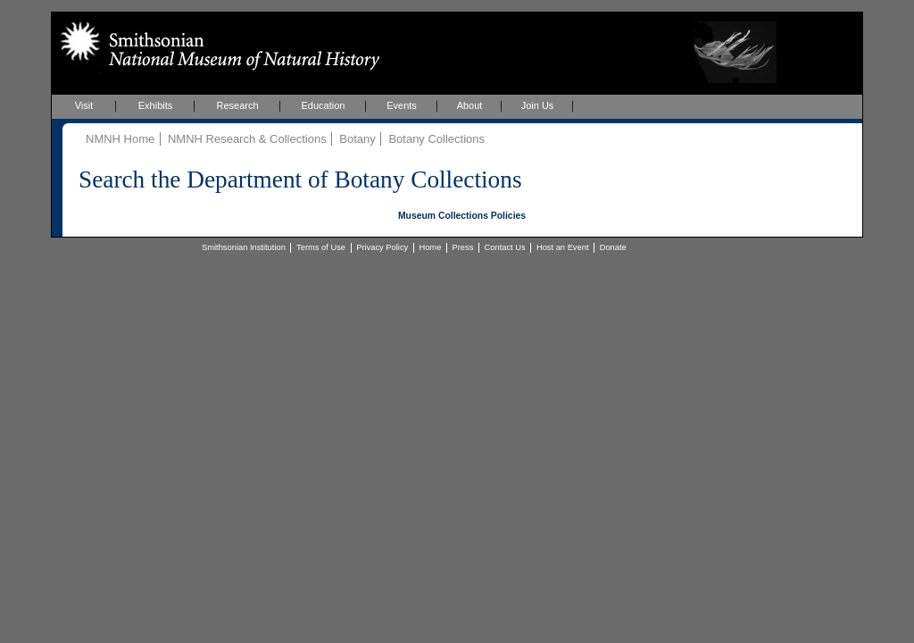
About (470, 105)
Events (401, 105)
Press (463, 247)
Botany (357, 139)
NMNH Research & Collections (247, 139)
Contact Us (505, 247)
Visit (84, 105)
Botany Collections (436, 139)
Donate (613, 247)
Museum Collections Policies (462, 216)
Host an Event (562, 247)
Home (430, 247)
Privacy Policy (382, 247)
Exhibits (155, 105)
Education (323, 105)
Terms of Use (320, 247)
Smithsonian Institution (244, 247)
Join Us (537, 105)
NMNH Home (120, 139)
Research (237, 105)
